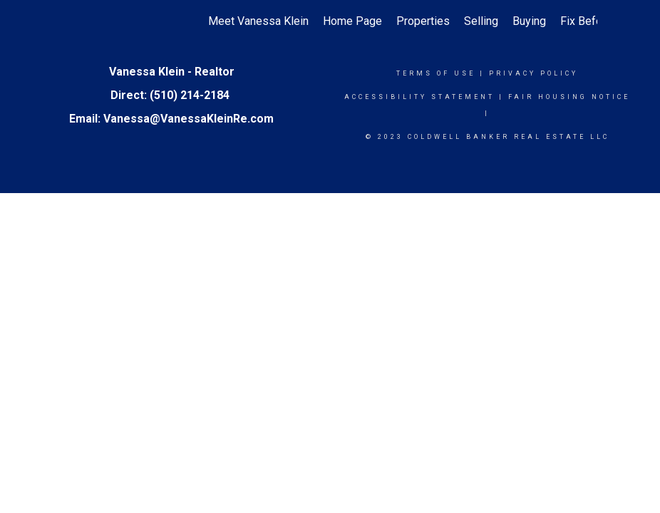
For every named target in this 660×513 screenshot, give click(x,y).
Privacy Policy (533, 73)
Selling (481, 21)
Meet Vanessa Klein (258, 21)
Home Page (352, 21)
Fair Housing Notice (569, 96)
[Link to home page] (70, 21)
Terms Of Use (435, 73)
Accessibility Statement (419, 96)
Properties (423, 21)
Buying (529, 21)
